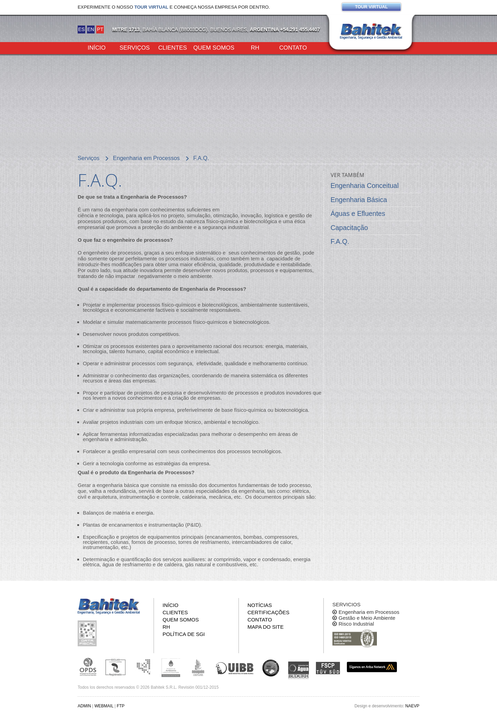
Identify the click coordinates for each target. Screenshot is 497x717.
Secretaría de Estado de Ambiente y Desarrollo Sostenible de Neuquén (198, 667)
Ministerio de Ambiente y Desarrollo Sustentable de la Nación (170, 667)
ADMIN (84, 706)
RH (255, 47)
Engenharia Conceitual (365, 185)
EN (90, 29)
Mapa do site (265, 627)
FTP (121, 706)
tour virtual (151, 7)
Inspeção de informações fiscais (88, 633)
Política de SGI (184, 634)
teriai (298, 346)
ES (81, 29)
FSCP (328, 668)
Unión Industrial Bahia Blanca (235, 667)
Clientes (172, 47)
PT (100, 29)
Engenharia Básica (359, 199)
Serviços (134, 47)
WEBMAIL (103, 706)
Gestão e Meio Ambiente (367, 618)
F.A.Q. (340, 241)
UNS (271, 667)
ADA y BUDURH (298, 670)
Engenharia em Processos (369, 612)
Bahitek (371, 31)
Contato (293, 47)
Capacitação (349, 227)
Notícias (259, 605)
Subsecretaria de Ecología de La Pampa (143, 667)
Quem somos (213, 47)
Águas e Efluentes (358, 213)
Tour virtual (371, 6)
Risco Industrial (356, 624)
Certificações (268, 612)
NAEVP (412, 706)
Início (97, 47)
